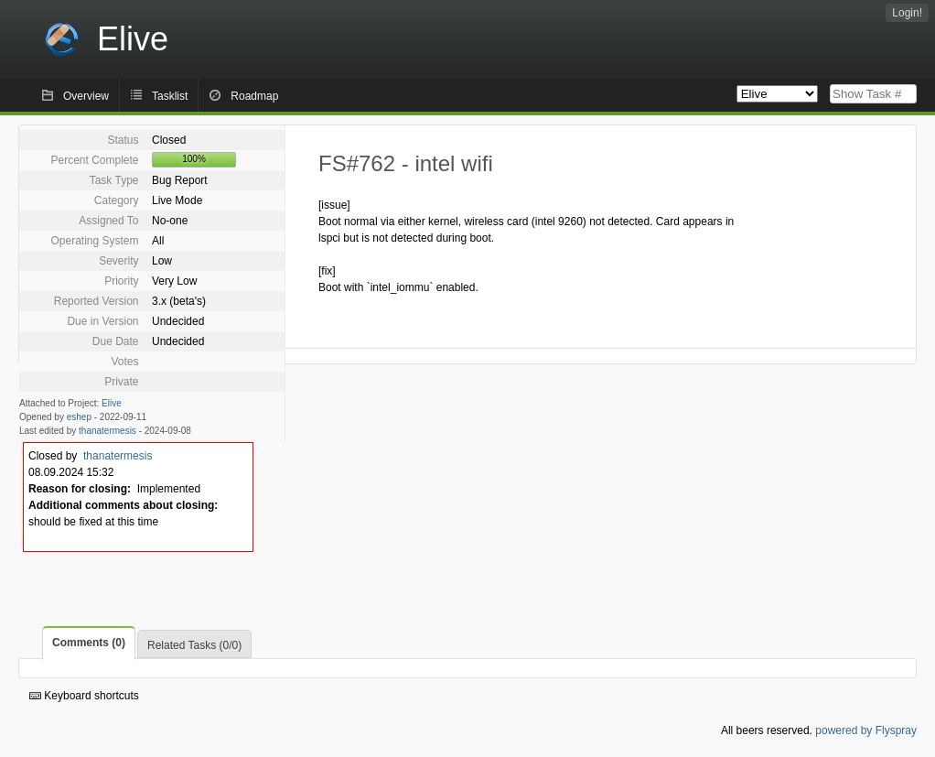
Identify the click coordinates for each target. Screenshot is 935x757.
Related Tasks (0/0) (194, 645)
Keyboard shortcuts (84, 695)
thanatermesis (107, 431)
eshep (79, 417)
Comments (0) (88, 642)
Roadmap (254, 96)
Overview (86, 96)
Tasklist (170, 96)
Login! (907, 12)
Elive (112, 403)
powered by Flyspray (866, 730)
